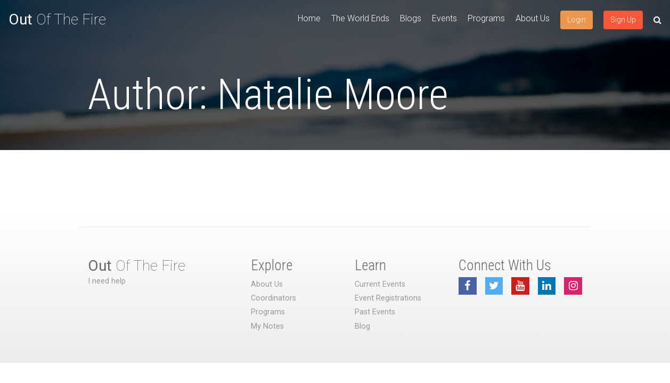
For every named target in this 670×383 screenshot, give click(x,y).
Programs (486, 18)
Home (309, 18)
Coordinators (273, 298)
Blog (362, 326)
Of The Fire (57, 19)
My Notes (267, 326)
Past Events (375, 312)
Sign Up (623, 19)
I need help (107, 281)
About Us (533, 18)
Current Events (380, 284)
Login (576, 19)
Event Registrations (388, 298)
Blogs (410, 18)
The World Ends (360, 18)
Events (444, 18)
